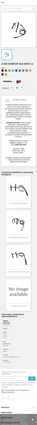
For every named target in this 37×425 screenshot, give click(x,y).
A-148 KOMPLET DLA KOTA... (18, 306)
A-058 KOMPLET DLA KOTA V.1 (18, 238)
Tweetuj (17, 88)
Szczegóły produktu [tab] (19, 100)
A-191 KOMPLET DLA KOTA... (18, 203)
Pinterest (22, 88)
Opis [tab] (7, 100)
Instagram (14, 398)
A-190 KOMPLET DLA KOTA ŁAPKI (18, 272)
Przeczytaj (24, 424)
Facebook (3, 398)
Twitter (8, 398)
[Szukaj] (18, 8)
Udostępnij (12, 88)
